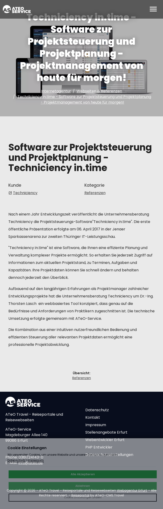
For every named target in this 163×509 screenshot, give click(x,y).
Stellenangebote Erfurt (106, 432)
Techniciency (25, 193)
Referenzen (95, 193)
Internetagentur (56, 91)
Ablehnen (82, 486)
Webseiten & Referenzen (99, 91)
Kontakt (92, 417)
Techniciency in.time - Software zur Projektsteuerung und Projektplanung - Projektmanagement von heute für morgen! (84, 99)
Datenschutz (97, 410)
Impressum (95, 425)
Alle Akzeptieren (83, 474)
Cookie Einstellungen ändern (83, 497)
